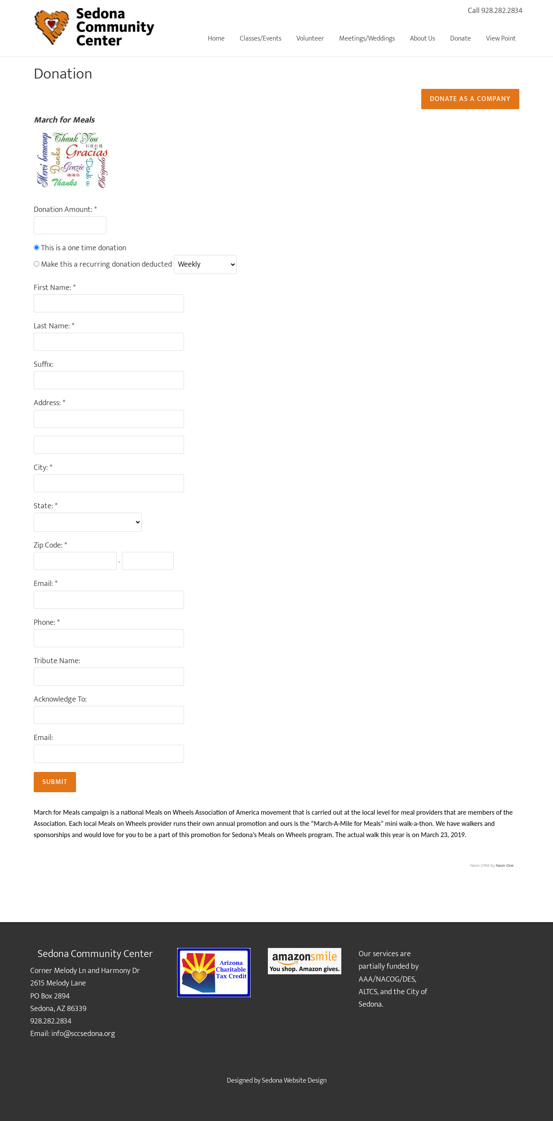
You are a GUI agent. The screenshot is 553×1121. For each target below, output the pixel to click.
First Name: (53, 288)
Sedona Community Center (95, 25)
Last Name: (53, 326)
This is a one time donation (83, 248)
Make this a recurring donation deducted (106, 264)
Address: (48, 403)
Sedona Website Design (294, 1080)
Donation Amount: (64, 210)
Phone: (45, 623)
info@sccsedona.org (83, 1033)
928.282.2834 (502, 10)
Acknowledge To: (60, 699)
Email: (44, 584)
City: (42, 468)
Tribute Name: (57, 661)
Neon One (505, 865)
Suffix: (44, 365)
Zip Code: (49, 545)
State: (44, 506)
